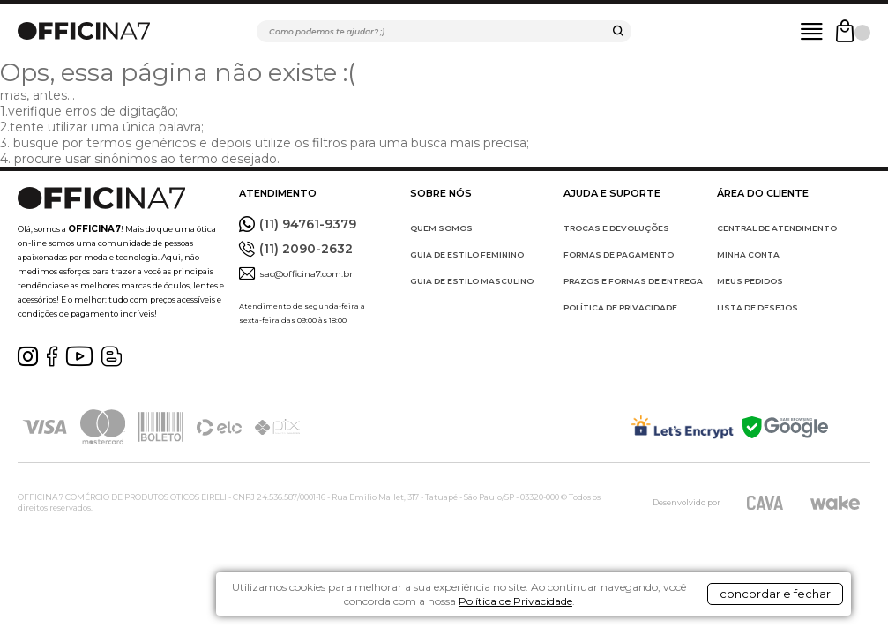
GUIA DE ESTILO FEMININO (467, 254)
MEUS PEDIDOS (750, 281)
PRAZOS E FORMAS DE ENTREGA (633, 281)
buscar (618, 33)
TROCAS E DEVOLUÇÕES (616, 228)
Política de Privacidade (579, 609)
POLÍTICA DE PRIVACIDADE (620, 307)
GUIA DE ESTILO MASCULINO (472, 281)
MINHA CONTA (748, 254)
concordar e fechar (762, 603)
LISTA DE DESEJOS (757, 307)
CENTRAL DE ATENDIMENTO (777, 228)
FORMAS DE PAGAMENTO (618, 254)
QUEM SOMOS (441, 228)
